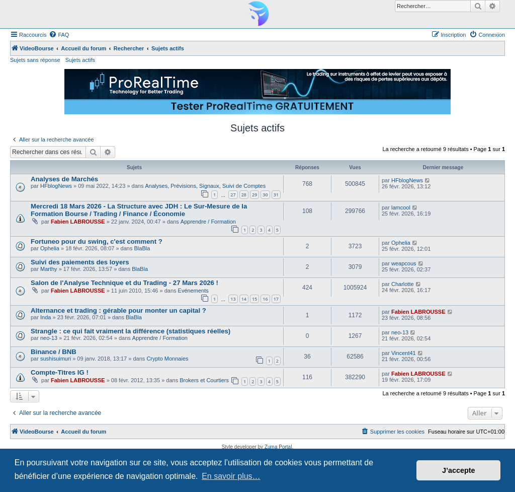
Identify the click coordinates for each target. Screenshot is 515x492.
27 (232, 194)
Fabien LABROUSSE (78, 222)
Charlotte (402, 284)
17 (276, 299)
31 (276, 194)
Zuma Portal (278, 447)
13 (232, 299)
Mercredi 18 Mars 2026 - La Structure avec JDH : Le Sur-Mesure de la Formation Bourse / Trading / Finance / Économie (139, 210)
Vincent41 (403, 353)
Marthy (48, 269)
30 (265, 194)
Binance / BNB (53, 352)
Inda (45, 317)
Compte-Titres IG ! (60, 372)
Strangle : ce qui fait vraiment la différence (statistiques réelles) (130, 331)
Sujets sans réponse (35, 60)
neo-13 (48, 338)
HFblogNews (56, 186)
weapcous (403, 263)
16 (265, 299)
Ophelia (49, 248)
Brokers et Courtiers (204, 380)
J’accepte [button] (458, 470)
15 (254, 299)
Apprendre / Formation (208, 222)
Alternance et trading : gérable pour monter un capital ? (118, 310)
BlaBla (142, 248)
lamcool (400, 207)
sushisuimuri (55, 359)
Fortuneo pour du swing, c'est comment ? (96, 241)
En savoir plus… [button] (231, 476)
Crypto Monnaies (167, 359)
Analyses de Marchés (64, 179)
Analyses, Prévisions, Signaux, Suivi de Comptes (205, 186)
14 (243, 299)
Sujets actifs (80, 60)
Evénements (193, 291)
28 (243, 194)
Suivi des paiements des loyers (80, 262)
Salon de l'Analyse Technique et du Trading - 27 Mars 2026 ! (124, 283)
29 (254, 194)
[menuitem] (59, 35)
